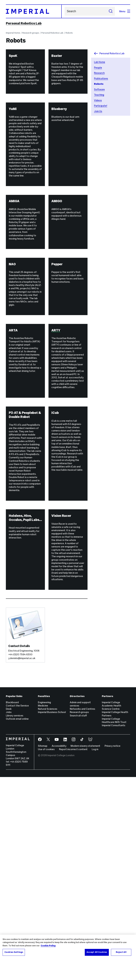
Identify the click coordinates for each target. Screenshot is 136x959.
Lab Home (99, 62)
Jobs (9, 894)
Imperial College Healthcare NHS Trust (114, 902)
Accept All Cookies (97, 952)
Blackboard (12, 884)
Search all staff (78, 897)
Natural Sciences (47, 891)
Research (99, 72)
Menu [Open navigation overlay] (124, 11)
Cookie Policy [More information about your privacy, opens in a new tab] (48, 945)
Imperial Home (13, 32)
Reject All (121, 952)
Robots (69, 32)
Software (99, 89)
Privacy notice (112, 928)
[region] (68, 947)
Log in (95, 931)
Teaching (99, 94)
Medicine (43, 887)
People (98, 67)
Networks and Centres (82, 891)
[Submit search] (111, 11)
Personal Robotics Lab (23, 23)
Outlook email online (17, 900)
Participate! (100, 105)
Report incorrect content (73, 931)
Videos (98, 100)
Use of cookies (46, 931)
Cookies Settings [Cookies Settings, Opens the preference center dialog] (13, 952)
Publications (101, 78)
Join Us (98, 111)
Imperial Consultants (113, 907)
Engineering (44, 884)
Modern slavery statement (85, 928)
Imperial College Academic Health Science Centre (111, 887)
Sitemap (42, 928)
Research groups (30, 32)
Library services (14, 897)
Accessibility (59, 928)
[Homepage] (34, 11)
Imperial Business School (52, 894)
